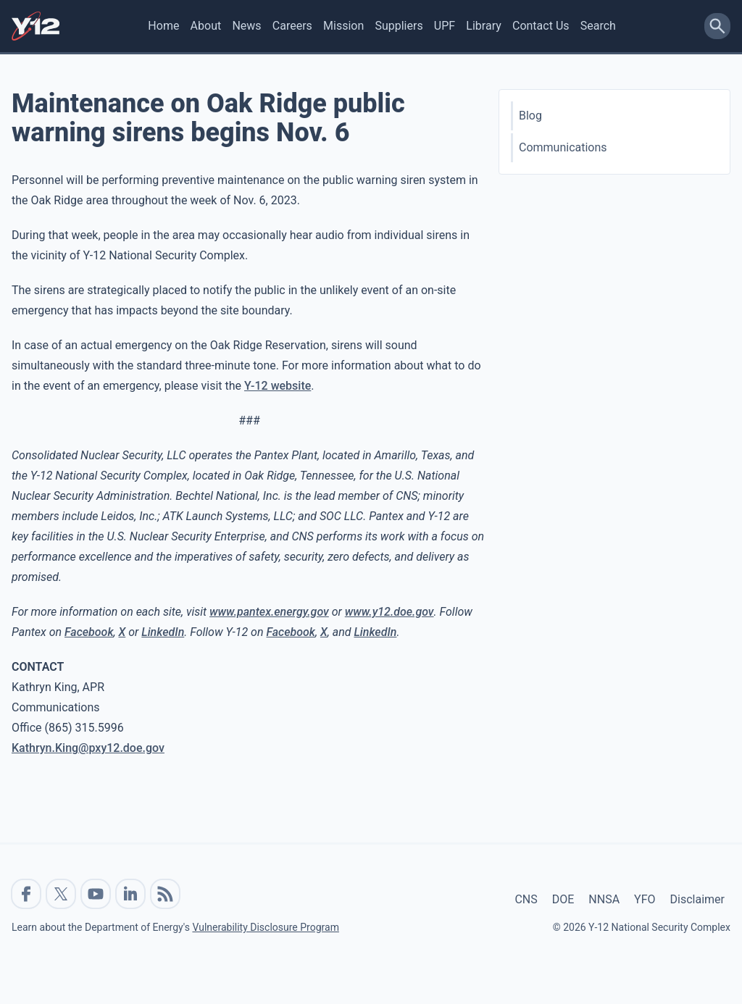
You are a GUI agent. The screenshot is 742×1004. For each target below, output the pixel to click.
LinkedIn (162, 632)
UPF (444, 26)
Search (598, 26)
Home (163, 26)
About (206, 26)
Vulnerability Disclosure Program (265, 927)
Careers (292, 26)
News (246, 26)
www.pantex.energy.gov (269, 612)
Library (483, 26)
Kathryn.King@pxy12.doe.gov (88, 748)
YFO (644, 899)
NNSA (604, 899)
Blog (530, 115)
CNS (525, 899)
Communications (563, 147)
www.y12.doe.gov (389, 612)
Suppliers (398, 26)
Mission (343, 26)
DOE (563, 899)
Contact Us (541, 26)
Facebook (89, 632)
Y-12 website (277, 386)
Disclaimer (697, 899)
